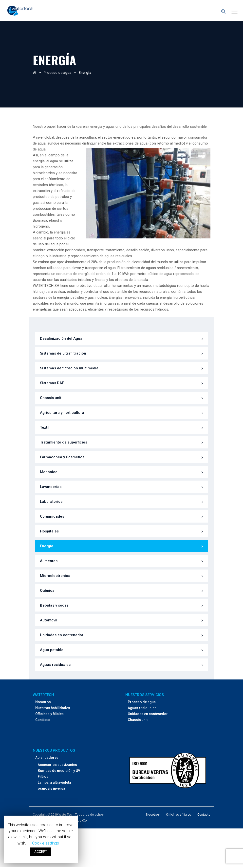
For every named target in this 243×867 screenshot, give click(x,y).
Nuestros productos (54, 750)
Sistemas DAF (52, 383)
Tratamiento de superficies (63, 442)
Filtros (43, 777)
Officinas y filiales (49, 714)
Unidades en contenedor (61, 635)
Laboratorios (51, 501)
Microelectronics (55, 575)
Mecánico (48, 472)
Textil (44, 427)
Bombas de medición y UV (59, 771)
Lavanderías (50, 487)
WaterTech (43, 695)
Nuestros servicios (144, 695)
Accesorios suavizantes (57, 765)
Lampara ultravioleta (54, 782)
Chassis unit (50, 398)
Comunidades (52, 516)
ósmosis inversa (51, 788)
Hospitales (49, 531)
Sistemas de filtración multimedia (69, 368)
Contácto (42, 720)
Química (47, 590)
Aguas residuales (55, 664)
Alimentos (48, 561)
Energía (46, 546)
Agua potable (51, 650)
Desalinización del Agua (61, 338)
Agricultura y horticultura (62, 412)
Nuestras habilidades (52, 708)
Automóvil (48, 620)
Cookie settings (45, 843)
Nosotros (43, 702)
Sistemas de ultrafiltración (63, 353)
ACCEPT (40, 852)
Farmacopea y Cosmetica (62, 457)
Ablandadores (46, 758)
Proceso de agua (142, 702)
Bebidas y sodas (54, 605)
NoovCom (82, 820)
